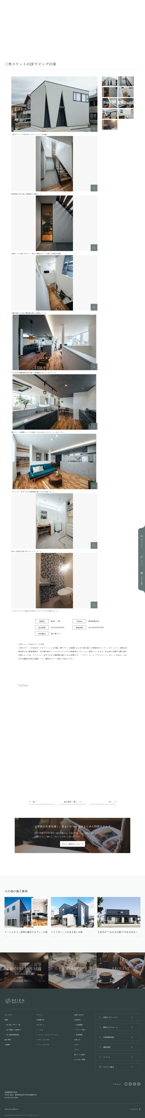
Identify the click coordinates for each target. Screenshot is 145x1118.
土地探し (8, 1044)
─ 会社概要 (78, 1025)
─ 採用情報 (78, 1035)
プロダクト (40, 1025)
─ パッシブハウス (42, 1044)
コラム (76, 1049)
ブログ (76, 1044)
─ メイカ (39, 1030)
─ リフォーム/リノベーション (47, 1035)
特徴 (6, 1020)
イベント (39, 1015)
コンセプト (8, 1015)
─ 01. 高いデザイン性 (12, 1025)
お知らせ (77, 1039)
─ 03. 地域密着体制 (12, 1035)
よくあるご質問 (79, 1059)
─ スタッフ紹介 (80, 1030)
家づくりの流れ (79, 1054)
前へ (34, 801)
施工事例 (8, 1039)
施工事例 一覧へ (72, 801)
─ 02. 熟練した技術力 (12, 1030)
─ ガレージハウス (42, 1039)
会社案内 (77, 1020)
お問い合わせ (79, 1015)
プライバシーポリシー (11, 1109)
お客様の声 (40, 1020)
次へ (110, 801)
